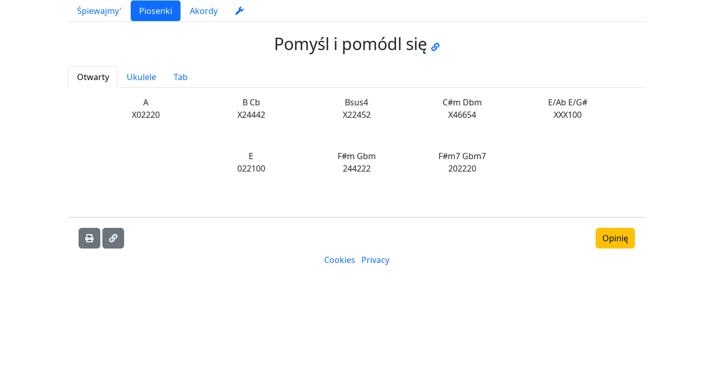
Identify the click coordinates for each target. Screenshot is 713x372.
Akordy (204, 11)
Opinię (615, 238)
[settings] (239, 11)
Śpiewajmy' (99, 11)
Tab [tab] (181, 77)
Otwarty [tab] (93, 77)
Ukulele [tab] (141, 77)
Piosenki (155, 11)
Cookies (339, 260)
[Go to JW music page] (435, 44)
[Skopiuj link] (113, 238)
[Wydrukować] (89, 238)
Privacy (375, 260)
